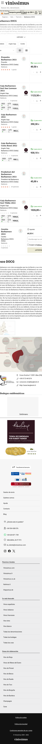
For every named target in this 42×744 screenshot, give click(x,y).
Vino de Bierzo (8, 674)
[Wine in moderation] (21, 484)
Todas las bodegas (9, 637)
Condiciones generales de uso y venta (21, 730)
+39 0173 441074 (25, 378)
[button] (36, 13)
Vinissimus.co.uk (9, 579)
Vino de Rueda (8, 679)
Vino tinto (6, 621)
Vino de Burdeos (9, 696)
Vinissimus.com (9, 568)
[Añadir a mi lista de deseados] (24, 59)
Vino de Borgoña (9, 690)
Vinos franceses (9, 615)
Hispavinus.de (8, 590)
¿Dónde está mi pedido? (15, 522)
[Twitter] (14, 551)
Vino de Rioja (7, 657)
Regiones (5, 17)
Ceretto (22, 44)
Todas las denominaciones (12, 632)
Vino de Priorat (8, 668)
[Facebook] (10, 551)
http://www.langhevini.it (27, 385)
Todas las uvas (8, 643)
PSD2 (15, 473)
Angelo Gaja (12, 44)
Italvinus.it (6, 584)
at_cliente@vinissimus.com (16, 545)
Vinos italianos (8, 610)
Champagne (7, 701)
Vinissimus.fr (8, 573)
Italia (11, 17)
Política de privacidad (21, 724)
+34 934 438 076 (12, 528)
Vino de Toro (7, 685)
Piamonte (18, 17)
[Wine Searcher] (21, 451)
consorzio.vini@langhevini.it (29, 382)
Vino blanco (7, 626)
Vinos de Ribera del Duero (12, 663)
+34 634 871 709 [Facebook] (13, 535)
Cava (5, 707)
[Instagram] (5, 551)
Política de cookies (21, 717)
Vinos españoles (9, 604)
